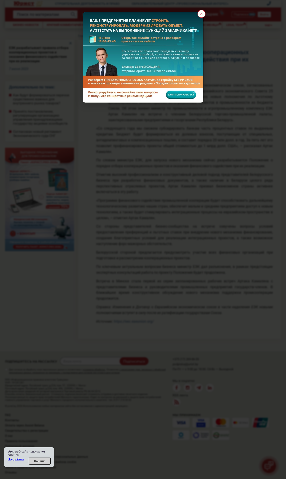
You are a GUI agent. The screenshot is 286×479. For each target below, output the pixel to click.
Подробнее (16, 459)
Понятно (39, 461)
